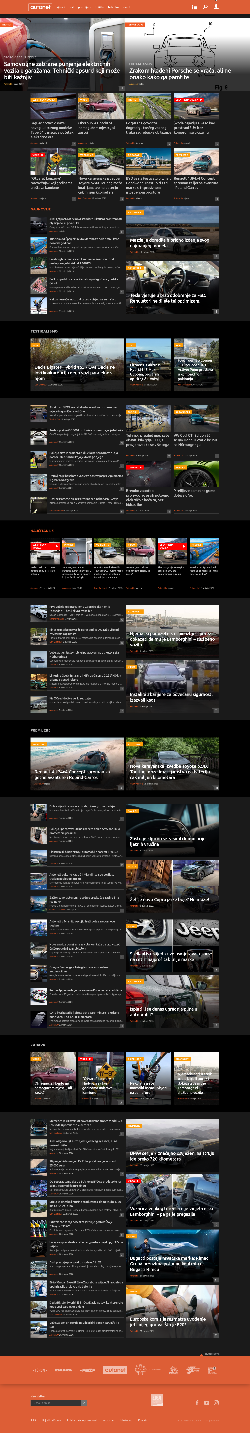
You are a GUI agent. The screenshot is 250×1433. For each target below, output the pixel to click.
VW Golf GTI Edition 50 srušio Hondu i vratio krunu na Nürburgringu (195, 440)
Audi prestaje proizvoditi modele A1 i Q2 (75, 1262)
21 (215, 1335)
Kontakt (142, 1420)
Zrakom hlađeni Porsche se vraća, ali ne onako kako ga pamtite (180, 73)
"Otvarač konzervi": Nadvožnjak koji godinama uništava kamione (51, 183)
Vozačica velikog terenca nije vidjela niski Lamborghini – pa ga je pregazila (171, 1211)
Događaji (134, 155)
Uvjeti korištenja (51, 1420)
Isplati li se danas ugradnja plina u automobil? (163, 1011)
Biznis (131, 926)
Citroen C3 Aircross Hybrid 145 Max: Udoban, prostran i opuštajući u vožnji (145, 372)
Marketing (126, 1420)
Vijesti (62, 8)
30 (121, 642)
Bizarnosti (135, 611)
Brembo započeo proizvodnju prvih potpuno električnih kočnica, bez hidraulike (147, 498)
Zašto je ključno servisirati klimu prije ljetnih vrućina (168, 841)
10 (121, 199)
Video (83, 100)
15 (121, 688)
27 (121, 864)
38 (121, 88)
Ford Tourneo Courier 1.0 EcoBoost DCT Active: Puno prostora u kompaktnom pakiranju (195, 369)
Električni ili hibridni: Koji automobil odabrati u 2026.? (83, 851)
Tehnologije (135, 24)
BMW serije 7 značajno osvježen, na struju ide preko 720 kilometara (172, 1156)
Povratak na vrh (212, 1354)
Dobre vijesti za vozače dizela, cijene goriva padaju (82, 806)
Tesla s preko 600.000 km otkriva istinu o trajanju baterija (86, 430)
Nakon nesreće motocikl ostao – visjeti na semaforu (82, 299)
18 (121, 1025)
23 (121, 443)
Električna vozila (43, 100)
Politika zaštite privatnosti (82, 1420)
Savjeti (132, 811)
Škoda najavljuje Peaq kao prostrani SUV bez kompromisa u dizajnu (194, 127)
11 (215, 711)
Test (73, 8)
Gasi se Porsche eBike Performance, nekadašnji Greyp (83, 498)
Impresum (108, 1420)
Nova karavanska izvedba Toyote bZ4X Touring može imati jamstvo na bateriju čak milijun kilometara (100, 185)
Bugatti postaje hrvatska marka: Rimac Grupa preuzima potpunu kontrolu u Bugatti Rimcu (169, 1263)
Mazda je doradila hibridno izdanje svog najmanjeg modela (169, 242)
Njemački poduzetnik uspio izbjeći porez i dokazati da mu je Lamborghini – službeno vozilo (172, 639)
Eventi (129, 8)
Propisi (6, 24)
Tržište (101, 8)
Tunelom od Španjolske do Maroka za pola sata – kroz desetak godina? (204, 570)
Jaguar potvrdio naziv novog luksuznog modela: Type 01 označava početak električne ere (52, 130)
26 (121, 619)
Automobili (135, 212)
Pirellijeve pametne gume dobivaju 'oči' (194, 493)
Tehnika (115, 8)
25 (168, 456)
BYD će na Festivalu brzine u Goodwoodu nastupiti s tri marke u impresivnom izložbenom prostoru (148, 185)
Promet (132, 100)
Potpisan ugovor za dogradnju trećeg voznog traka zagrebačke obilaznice (148, 127)
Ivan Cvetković (84, 198)
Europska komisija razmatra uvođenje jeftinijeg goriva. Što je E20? (168, 1321)
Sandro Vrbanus (56, 511)
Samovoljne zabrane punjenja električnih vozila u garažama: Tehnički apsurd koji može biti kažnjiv (62, 70)
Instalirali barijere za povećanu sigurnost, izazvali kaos (171, 697)
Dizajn (132, 866)
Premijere (86, 8)
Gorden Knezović (57, 910)
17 (121, 711)
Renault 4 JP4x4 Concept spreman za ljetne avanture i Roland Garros (196, 183)
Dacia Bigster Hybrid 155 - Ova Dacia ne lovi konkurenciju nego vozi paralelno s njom (74, 372)
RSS (33, 1420)
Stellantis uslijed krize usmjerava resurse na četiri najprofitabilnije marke (171, 956)
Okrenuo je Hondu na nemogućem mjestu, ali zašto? (96, 127)
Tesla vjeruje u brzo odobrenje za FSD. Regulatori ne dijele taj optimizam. (168, 298)
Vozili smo (86, 155)
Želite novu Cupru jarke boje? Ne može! (169, 899)
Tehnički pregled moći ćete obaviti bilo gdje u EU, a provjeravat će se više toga (147, 440)
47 (216, 1280)
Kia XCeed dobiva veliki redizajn (70, 698)
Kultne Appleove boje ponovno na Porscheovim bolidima (85, 990)
